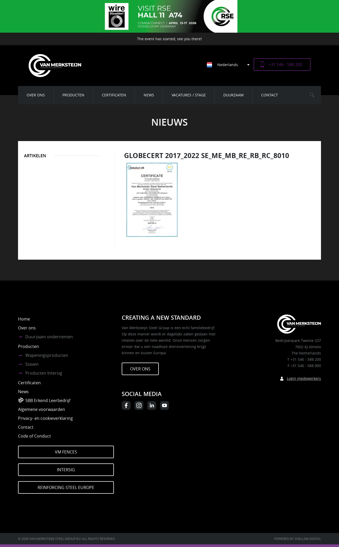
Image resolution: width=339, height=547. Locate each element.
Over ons (36, 94)
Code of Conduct (34, 436)
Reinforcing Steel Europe (66, 487)
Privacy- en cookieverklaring (45, 418)
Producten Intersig (43, 373)
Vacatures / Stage (189, 94)
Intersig (66, 470)
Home (24, 319)
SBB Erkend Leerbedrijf (47, 400)
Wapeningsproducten (46, 355)
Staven (32, 364)
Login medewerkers (304, 378)
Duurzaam (233, 94)
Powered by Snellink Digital (297, 539)
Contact (269, 94)
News (149, 94)
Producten (73, 94)
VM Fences (66, 452)
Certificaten (114, 94)
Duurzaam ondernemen (49, 337)
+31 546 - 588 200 (285, 64)
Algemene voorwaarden (41, 409)
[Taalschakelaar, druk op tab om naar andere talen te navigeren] (230, 64)
